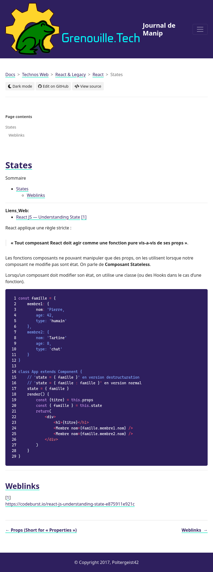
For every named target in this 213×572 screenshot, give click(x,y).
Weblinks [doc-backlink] (22, 486)
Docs (10, 74)
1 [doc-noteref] (84, 217)
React (98, 74)
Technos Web (35, 74)
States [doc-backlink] (18, 165)
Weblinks (36, 195)
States (22, 189)
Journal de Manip (90, 29)
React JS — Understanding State (48, 217)
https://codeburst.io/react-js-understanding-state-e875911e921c (70, 504)
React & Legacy (70, 74)
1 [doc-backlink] (8, 497)
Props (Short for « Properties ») (41, 530)
